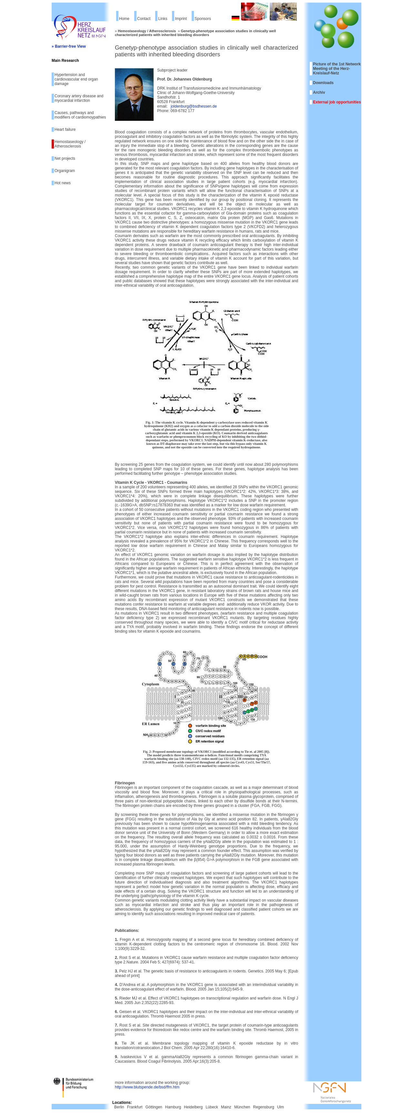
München (242, 1107)
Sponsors (203, 18)
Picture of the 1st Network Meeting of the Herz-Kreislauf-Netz (337, 68)
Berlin (119, 1107)
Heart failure (65, 129)
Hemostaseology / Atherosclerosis (70, 143)
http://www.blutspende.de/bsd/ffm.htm (147, 1087)
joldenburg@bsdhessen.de (194, 106)
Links (162, 18)
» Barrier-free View (69, 46)
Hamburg (173, 1107)
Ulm (280, 1107)
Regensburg (263, 1107)
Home (124, 18)
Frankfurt (135, 1107)
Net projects (65, 158)
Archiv (319, 92)
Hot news (63, 183)
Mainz (226, 1107)
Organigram (65, 170)
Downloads (323, 83)
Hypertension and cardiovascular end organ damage (76, 79)
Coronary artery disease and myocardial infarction (79, 98)
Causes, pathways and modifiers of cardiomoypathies (80, 115)
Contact (143, 18)
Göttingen (154, 1107)
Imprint (181, 18)
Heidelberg (193, 1107)
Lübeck (212, 1107)
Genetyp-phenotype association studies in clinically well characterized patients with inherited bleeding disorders (195, 33)
